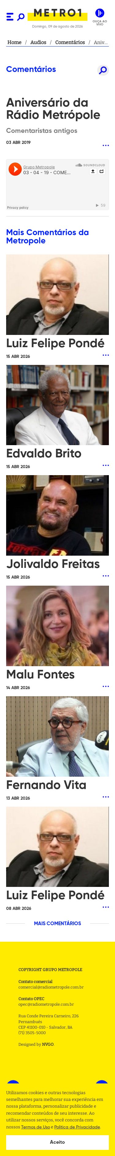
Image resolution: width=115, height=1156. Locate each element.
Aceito (57, 1142)
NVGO (48, 1044)
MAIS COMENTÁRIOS (57, 923)
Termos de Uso (35, 1127)
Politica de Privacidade (77, 1127)
